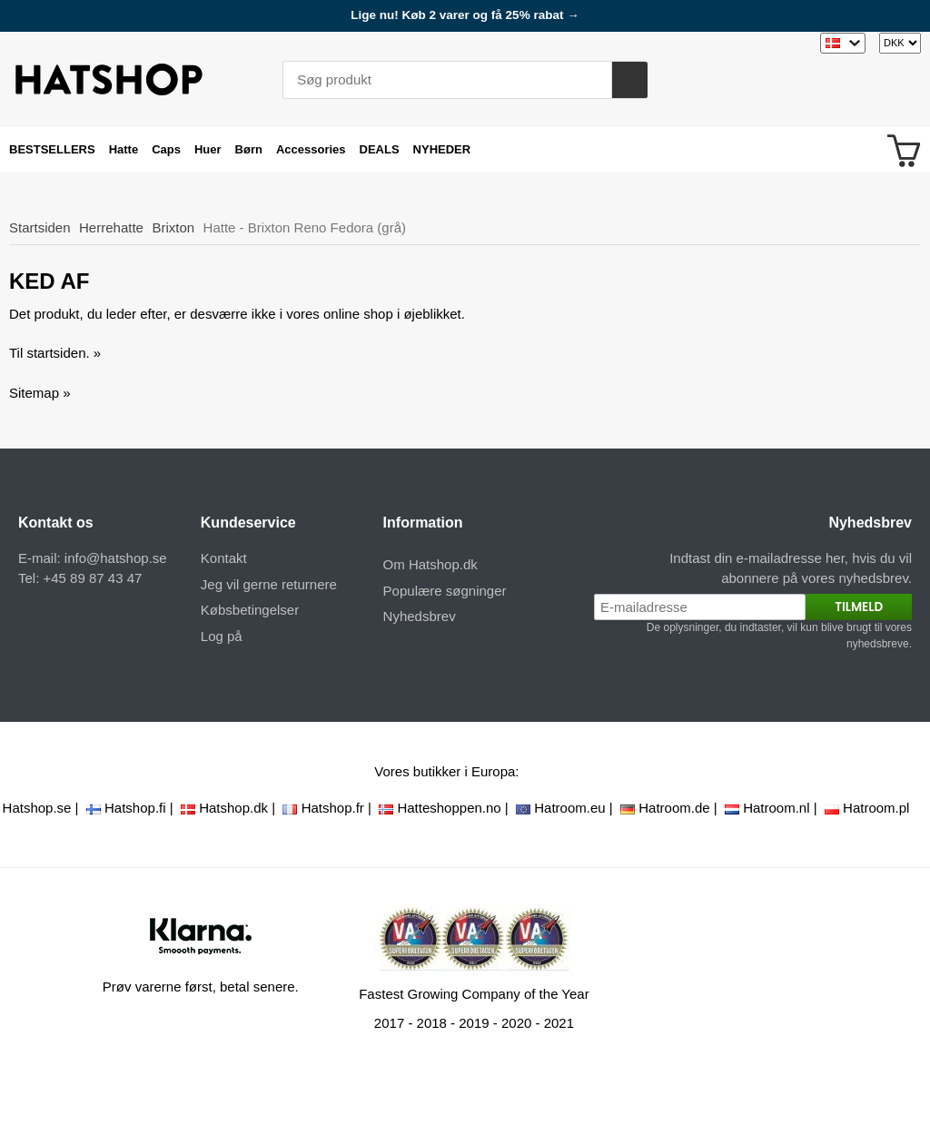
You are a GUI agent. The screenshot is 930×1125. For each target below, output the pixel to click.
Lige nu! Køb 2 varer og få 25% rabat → (465, 15)
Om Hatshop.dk (430, 564)
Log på (221, 636)
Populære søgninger (445, 590)
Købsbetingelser (250, 609)
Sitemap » (40, 392)
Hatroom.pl (876, 807)
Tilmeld (859, 607)
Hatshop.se (37, 807)
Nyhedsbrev (419, 616)
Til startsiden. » (55, 352)
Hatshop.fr (333, 807)
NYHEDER (442, 149)
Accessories (311, 149)
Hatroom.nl (776, 807)
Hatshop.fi (135, 807)
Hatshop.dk (233, 807)
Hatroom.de (673, 807)
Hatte (124, 149)
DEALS (380, 149)
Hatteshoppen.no (448, 807)
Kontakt (224, 558)
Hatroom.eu (569, 807)
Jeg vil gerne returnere (269, 584)
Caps (166, 149)
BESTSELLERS (52, 149)
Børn (248, 149)
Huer (208, 149)
